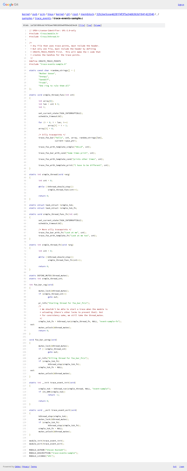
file (81, 25)
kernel (26, 14)
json (181, 466)
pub (34, 14)
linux (50, 14)
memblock (87, 14)
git (68, 14)
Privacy (25, 466)
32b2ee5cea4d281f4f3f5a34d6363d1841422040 (125, 14)
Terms (34, 466)
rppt (75, 14)
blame (98, 25)
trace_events (43, 18)
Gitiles (17, 466)
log (89, 25)
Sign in (181, 4)
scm (42, 14)
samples (27, 18)
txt (174, 466)
